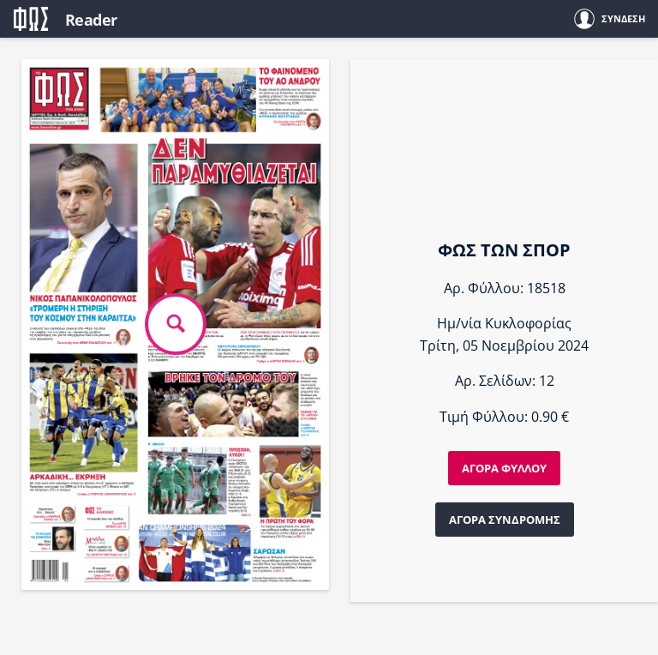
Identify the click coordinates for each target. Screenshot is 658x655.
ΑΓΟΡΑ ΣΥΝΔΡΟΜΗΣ (504, 519)
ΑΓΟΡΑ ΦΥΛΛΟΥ (504, 468)
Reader (91, 19)
